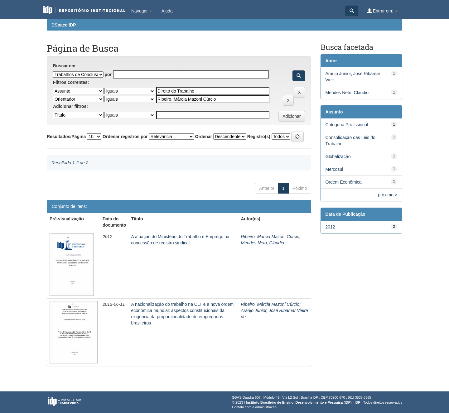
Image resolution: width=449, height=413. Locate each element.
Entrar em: (382, 10)
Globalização (338, 156)
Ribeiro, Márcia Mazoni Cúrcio (270, 236)
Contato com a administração (254, 407)
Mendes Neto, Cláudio (262, 242)
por (108, 74)
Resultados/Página (66, 136)
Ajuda (167, 10)
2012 (330, 226)
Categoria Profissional (347, 124)
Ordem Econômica (344, 182)
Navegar (141, 10)
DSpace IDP (63, 24)
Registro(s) (258, 136)
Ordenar (203, 136)
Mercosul (334, 169)
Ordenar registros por (125, 136)
